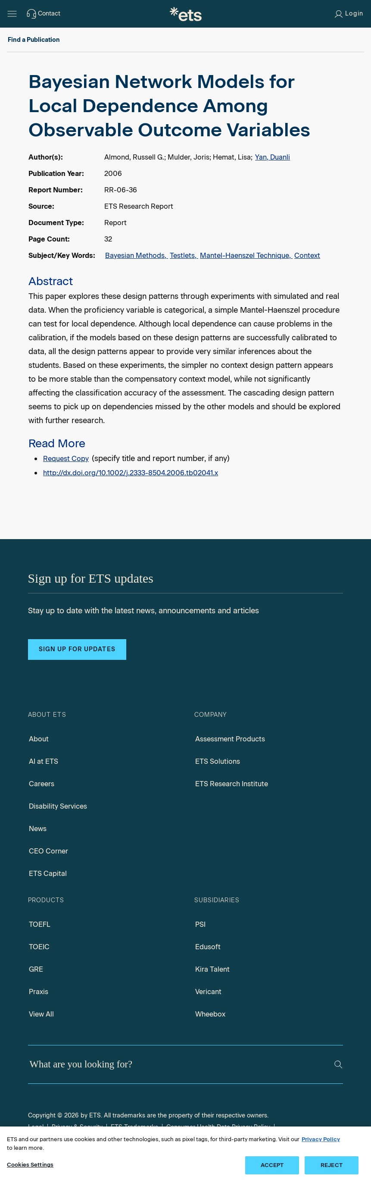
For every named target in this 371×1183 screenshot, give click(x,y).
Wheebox (210, 1014)
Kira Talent (212, 969)
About (39, 739)
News (38, 829)
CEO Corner (48, 851)
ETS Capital (48, 873)
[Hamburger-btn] (12, 14)
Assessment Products (230, 739)
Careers (41, 784)
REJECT (332, 1165)
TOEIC (39, 947)
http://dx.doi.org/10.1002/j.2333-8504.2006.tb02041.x (130, 473)
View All (41, 1014)
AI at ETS (43, 761)
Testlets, (184, 255)
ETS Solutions (217, 761)
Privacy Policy (321, 1139)
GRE (36, 969)
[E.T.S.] (185, 14)
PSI (200, 924)
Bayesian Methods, (136, 255)
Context (307, 255)
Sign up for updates (77, 649)
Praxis (38, 992)
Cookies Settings (30, 1164)
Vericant (208, 992)
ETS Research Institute (231, 784)
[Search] (338, 1064)
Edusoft (208, 947)
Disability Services (58, 806)
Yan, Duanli (272, 157)
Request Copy (66, 459)
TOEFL (39, 924)
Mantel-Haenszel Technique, (246, 255)
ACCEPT (272, 1165)
